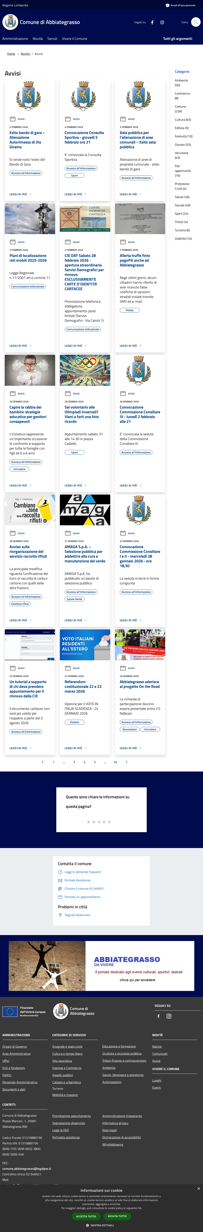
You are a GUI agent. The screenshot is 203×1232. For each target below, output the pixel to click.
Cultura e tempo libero (67, 1053)
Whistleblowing (112, 1144)
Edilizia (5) (182, 127)
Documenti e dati (13, 1089)
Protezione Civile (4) (182, 186)
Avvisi (17, 119)
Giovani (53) (183, 144)
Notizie (157, 1046)
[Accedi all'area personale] (181, 5)
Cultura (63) (183, 119)
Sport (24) (181, 213)
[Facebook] (151, 22)
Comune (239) (180, 109)
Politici (6, 1075)
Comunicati (160, 1053)
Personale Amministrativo (19, 1082)
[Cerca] (196, 22)
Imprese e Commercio (66, 1067)
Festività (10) (183, 136)
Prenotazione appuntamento (71, 1115)
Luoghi (156, 1080)
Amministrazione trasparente (122, 1115)
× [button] (198, 1188)
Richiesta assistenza (66, 1137)
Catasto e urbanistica (66, 1082)
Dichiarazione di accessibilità (121, 1137)
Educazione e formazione (119, 1046)
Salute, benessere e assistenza (123, 1074)
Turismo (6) (182, 230)
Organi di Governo (14, 1046)
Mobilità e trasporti (65, 1094)
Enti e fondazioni (13, 1067)
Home (11, 53)
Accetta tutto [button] (86, 1216)
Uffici (5, 1060)
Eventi (156, 1087)
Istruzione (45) (181, 155)
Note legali (109, 1130)
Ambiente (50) (181, 82)
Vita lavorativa (62, 1060)
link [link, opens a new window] (140, 1208)
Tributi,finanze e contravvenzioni (124, 1060)
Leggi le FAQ (60, 1130)
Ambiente (108, 1067)
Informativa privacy (115, 1123)
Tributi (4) (181, 221)
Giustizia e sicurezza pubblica (122, 1053)
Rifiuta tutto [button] (117, 1216)
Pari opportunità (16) (183, 171)
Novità (25, 53)
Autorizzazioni (112, 1082)
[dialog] (101, 1208)
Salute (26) (182, 196)
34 (115, 762)
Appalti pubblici (62, 1075)
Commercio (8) (182, 96)
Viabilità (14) (183, 238)
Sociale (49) (182, 205)
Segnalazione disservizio (68, 1123)
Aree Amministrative (16, 1053)
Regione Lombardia (15, 5)
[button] (101, 1225)
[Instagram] (161, 22)
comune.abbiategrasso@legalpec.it (26, 1168)
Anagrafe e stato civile (67, 1046)
